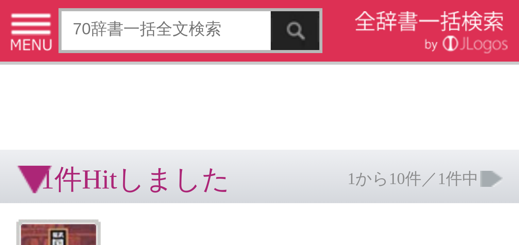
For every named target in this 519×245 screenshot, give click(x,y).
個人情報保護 (58, 107)
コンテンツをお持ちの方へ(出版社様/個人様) (39, 112)
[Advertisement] (54, 22)
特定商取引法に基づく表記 (23, 107)
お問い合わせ (83, 107)
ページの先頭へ (83, 128)
